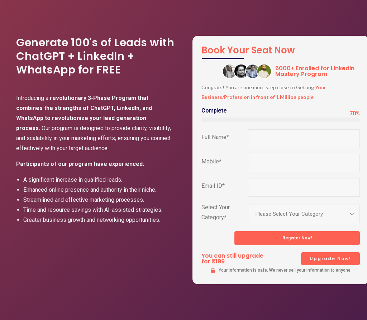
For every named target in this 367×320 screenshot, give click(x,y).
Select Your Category (215, 212)
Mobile (211, 161)
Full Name (215, 137)
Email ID (213, 185)
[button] (330, 258)
